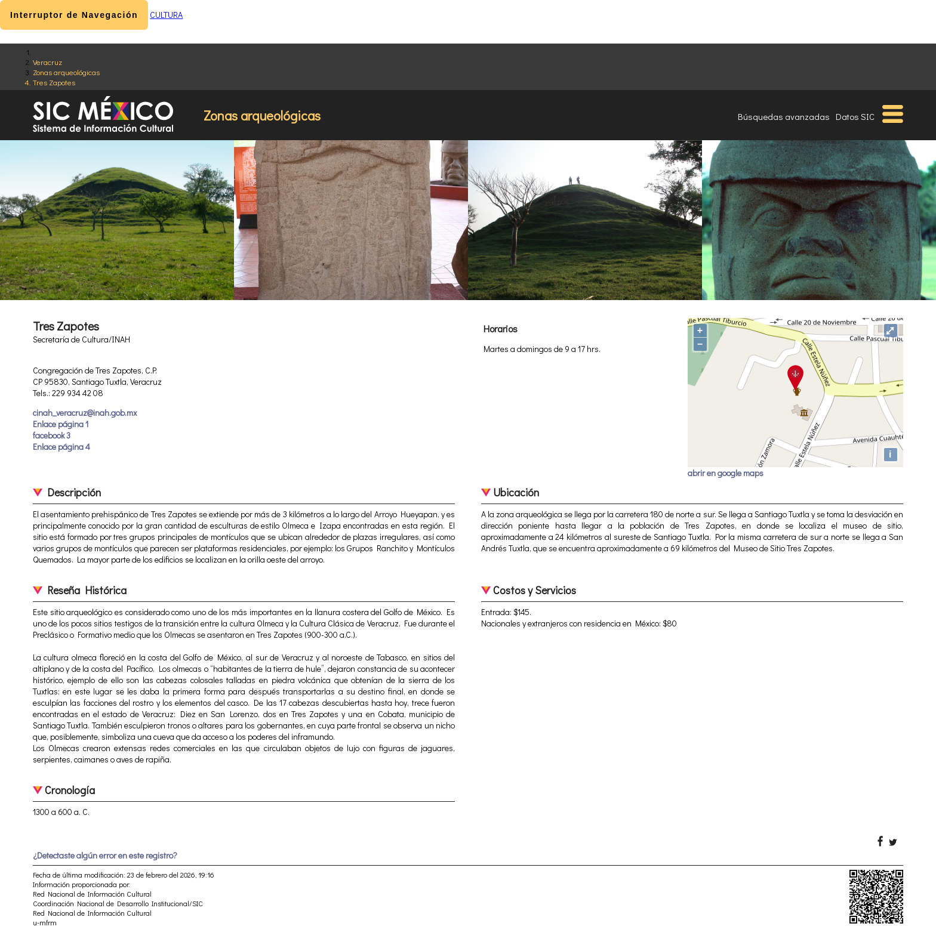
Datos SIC (855, 116)
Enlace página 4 (61, 446)
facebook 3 (51, 435)
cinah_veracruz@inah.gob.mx (85, 412)
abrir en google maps (725, 472)
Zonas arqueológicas (66, 72)
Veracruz (47, 62)
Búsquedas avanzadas (784, 116)
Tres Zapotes (54, 82)
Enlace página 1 (60, 424)
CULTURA (166, 14)
